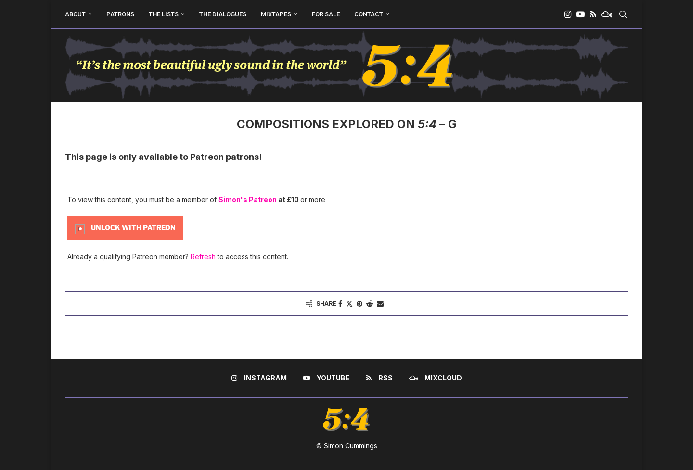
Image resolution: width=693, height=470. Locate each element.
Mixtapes (276, 14)
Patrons (120, 14)
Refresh (203, 256)
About (75, 14)
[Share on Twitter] (349, 304)
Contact (368, 14)
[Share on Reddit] (369, 304)
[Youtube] (580, 14)
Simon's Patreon (247, 200)
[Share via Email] (380, 304)
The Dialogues (222, 14)
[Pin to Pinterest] (359, 304)
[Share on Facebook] (340, 304)
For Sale (326, 14)
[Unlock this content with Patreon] (125, 227)
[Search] (623, 14)
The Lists (164, 14)
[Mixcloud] (606, 14)
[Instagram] (567, 14)
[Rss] (593, 14)
